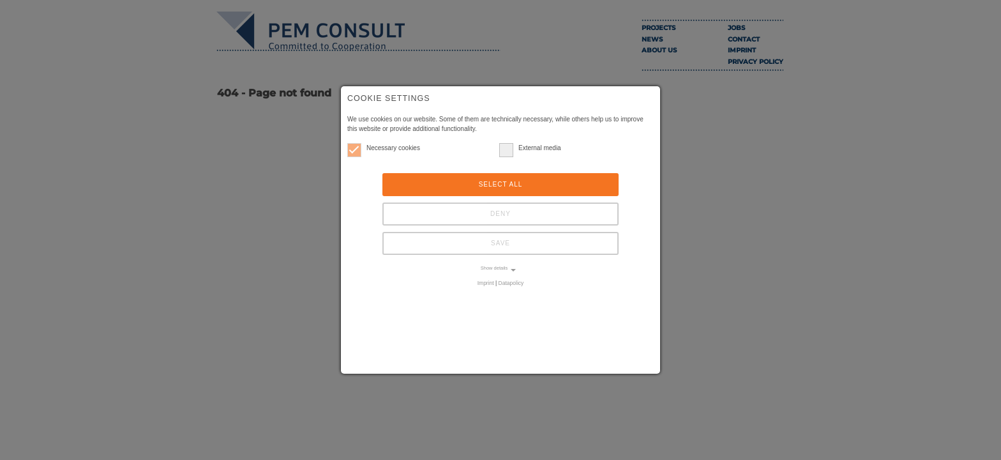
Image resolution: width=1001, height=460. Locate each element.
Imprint (486, 283)
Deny (500, 213)
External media (530, 148)
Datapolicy (511, 283)
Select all (501, 184)
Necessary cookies (383, 148)
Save (500, 243)
